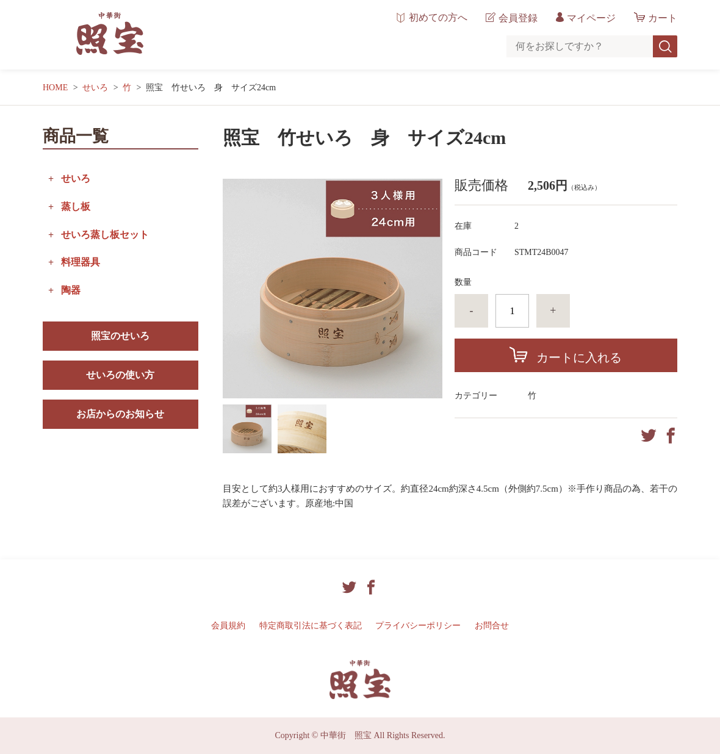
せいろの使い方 (120, 375)
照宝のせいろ (120, 336)
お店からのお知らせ (120, 414)
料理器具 (80, 262)
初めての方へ (438, 18)
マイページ (591, 18)
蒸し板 (75, 206)
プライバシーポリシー (418, 625)
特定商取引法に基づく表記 (310, 625)
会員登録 (518, 18)
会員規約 (228, 625)
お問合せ (492, 625)
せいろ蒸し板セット (105, 234)
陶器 (71, 290)
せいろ (95, 87)
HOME (55, 87)
